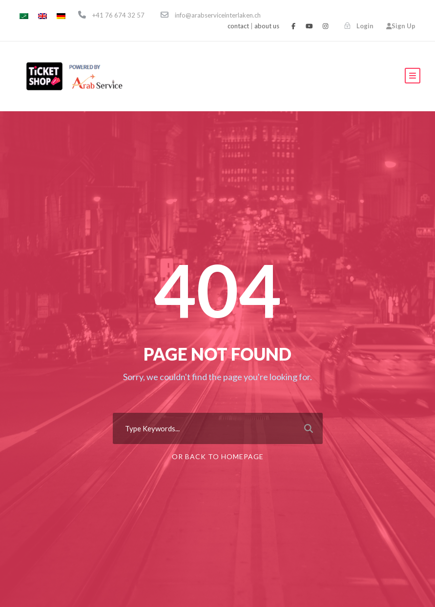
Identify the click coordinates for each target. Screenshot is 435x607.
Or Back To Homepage (218, 456)
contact (238, 26)
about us (266, 26)
